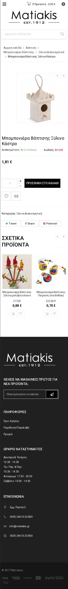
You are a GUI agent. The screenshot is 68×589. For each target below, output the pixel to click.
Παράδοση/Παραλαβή (16, 427)
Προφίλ (8, 434)
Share (30, 223)
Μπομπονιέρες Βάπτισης (19, 52)
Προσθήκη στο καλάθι (42, 183)
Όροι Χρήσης (11, 421)
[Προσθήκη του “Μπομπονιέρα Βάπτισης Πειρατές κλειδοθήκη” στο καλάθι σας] (47, 313)
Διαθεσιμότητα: (11, 149)
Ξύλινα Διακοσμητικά (51, 52)
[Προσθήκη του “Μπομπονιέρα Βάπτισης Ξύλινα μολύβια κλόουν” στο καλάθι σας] (13, 313)
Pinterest (50, 223)
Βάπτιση (31, 47)
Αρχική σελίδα (12, 47)
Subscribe (52, 394)
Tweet (11, 223)
